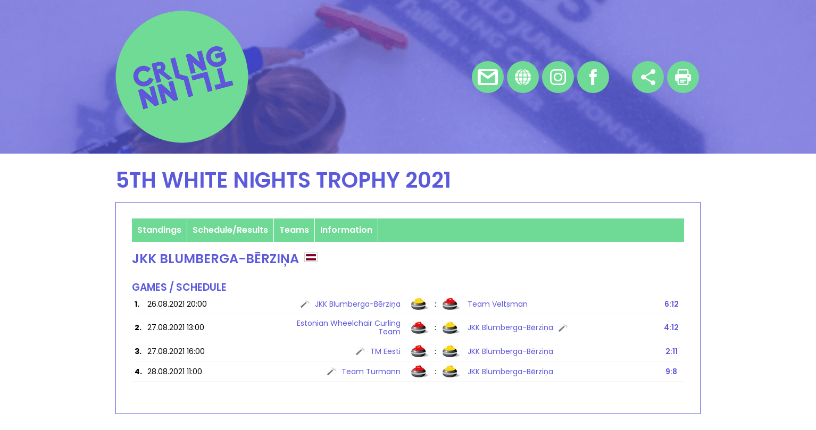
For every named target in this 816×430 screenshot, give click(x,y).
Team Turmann (371, 371)
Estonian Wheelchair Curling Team (349, 327)
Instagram (558, 77)
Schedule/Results (230, 230)
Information (346, 230)
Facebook (593, 77)
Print (683, 77)
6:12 (671, 304)
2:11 (671, 351)
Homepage (523, 77)
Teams (294, 230)
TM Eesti (385, 351)
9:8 (671, 371)
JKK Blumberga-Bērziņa (358, 304)
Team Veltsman (498, 304)
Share (648, 77)
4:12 (671, 327)
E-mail (488, 77)
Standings (159, 230)
